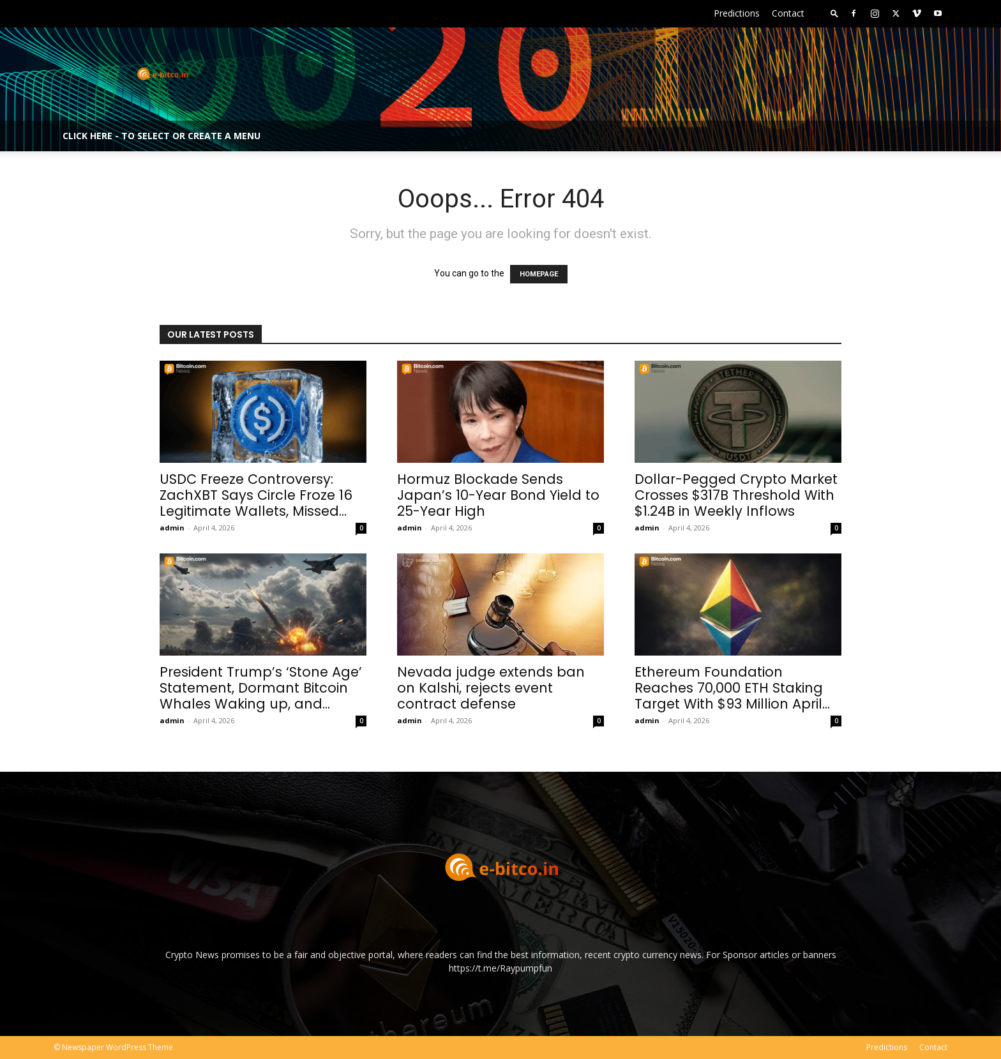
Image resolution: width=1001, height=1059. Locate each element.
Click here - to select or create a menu (161, 136)
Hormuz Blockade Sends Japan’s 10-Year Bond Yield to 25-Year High (498, 495)
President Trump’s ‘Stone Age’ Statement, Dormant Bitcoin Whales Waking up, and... (261, 688)
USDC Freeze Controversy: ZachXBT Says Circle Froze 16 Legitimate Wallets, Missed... (256, 495)
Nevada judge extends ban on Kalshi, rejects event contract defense (491, 688)
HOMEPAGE (539, 274)
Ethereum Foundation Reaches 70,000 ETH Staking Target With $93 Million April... (732, 688)
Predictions (737, 13)
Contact (788, 13)
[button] (834, 13)
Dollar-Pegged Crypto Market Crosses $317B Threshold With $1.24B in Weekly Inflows (736, 495)
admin (172, 527)
